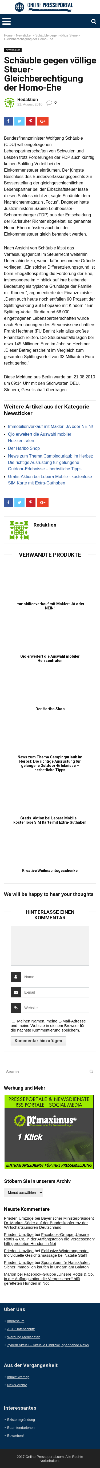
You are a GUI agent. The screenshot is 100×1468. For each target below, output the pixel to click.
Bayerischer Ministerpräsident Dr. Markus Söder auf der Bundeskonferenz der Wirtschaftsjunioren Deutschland (49, 1223)
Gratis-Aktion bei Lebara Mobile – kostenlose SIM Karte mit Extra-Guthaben (49, 820)
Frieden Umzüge (19, 1218)
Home (8, 35)
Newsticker (24, 35)
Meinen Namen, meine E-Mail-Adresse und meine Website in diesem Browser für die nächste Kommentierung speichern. (48, 1025)
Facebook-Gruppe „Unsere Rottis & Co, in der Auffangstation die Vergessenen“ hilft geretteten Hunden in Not (49, 1239)
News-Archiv (17, 1385)
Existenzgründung (21, 1420)
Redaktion (27, 99)
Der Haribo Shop (24, 448)
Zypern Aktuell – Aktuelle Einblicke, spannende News (48, 1345)
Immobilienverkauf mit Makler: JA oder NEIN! (50, 426)
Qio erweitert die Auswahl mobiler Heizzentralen (50, 658)
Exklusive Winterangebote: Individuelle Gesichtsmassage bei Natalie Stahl (46, 1252)
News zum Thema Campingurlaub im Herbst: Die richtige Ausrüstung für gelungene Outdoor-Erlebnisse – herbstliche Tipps (50, 462)
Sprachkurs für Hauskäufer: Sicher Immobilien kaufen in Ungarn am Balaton (47, 1264)
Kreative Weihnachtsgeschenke (50, 870)
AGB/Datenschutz (21, 1329)
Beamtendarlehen (21, 1428)
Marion (10, 1274)
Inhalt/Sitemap (18, 1377)
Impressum (15, 1321)
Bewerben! (15, 1436)
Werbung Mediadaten (23, 1337)
